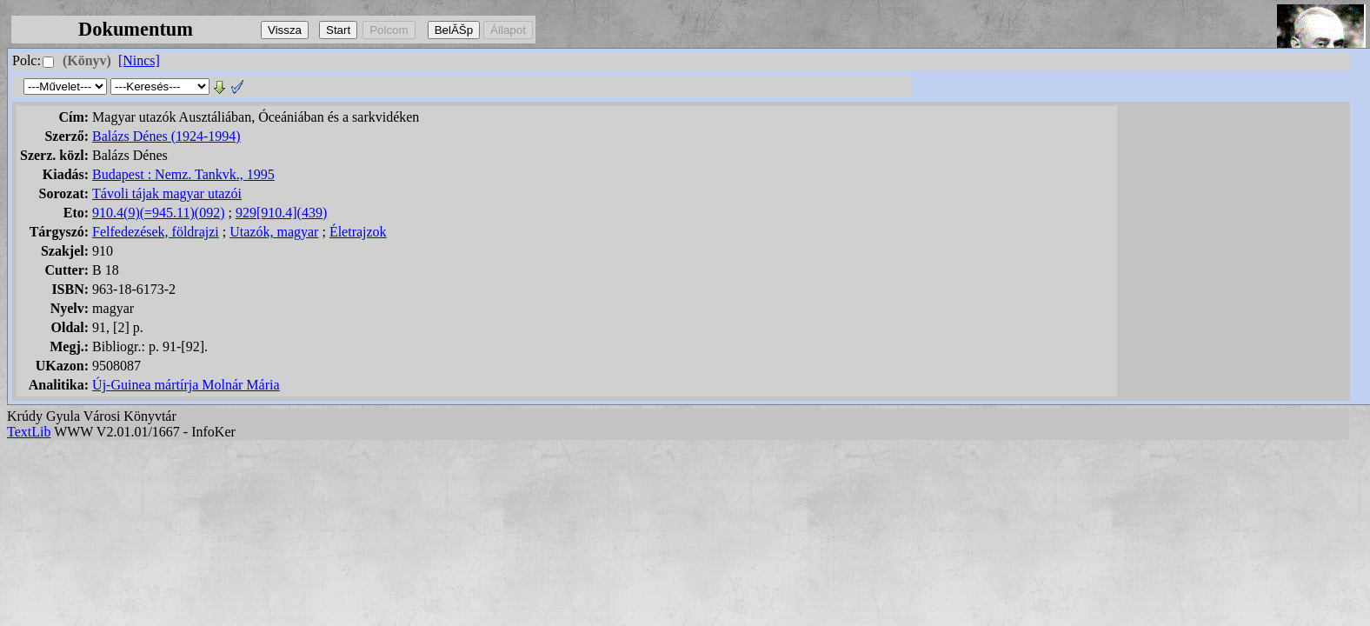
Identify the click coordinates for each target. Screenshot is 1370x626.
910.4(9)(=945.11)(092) (158, 212)
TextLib (28, 431)
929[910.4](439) (281, 212)
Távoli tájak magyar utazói (167, 193)
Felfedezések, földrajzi (155, 231)
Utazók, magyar (273, 231)
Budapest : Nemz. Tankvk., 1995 (183, 174)
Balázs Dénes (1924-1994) (166, 136)
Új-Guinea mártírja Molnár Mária (185, 384)
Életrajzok (358, 231)
